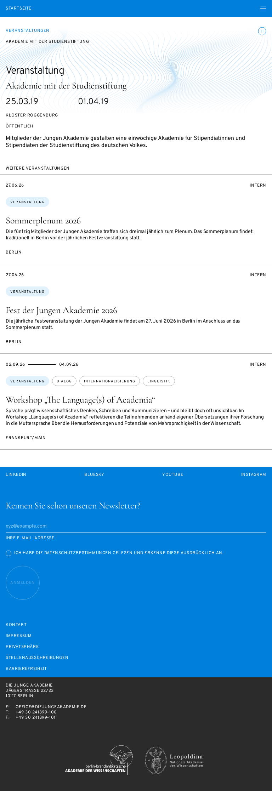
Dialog (64, 381)
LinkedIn (16, 475)
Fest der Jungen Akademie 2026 (61, 310)
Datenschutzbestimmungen (78, 553)
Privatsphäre (22, 647)
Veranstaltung (27, 202)
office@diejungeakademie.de (51, 707)
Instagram (253, 475)
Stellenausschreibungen (37, 658)
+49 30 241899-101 (36, 718)
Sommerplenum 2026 (43, 220)
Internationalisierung (109, 381)
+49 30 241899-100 (36, 712)
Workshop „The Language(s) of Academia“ (80, 399)
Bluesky (94, 475)
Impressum (19, 636)
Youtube (172, 475)
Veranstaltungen (28, 31)
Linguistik (158, 381)
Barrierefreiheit (26, 669)
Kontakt (16, 625)
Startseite (19, 8)
